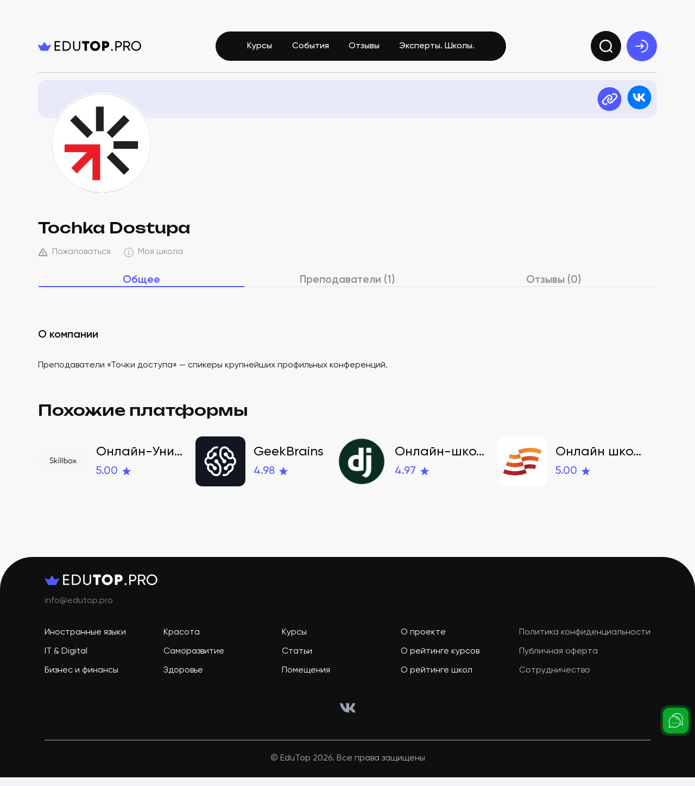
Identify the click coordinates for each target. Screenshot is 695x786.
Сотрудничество (554, 679)
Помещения (306, 679)
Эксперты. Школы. (437, 47)
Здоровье (183, 679)
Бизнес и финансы (81, 679)
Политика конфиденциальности (584, 641)
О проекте (423, 641)
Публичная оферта (558, 660)
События (310, 47)
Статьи (297, 660)
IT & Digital (66, 660)
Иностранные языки (85, 641)
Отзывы (364, 47)
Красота (181, 641)
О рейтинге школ (436, 679)
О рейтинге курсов (440, 660)
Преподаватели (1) (348, 288)
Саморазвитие (193, 660)
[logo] (89, 48)
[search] (606, 48)
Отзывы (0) (554, 288)
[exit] (642, 48)
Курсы (259, 47)
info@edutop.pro (79, 609)
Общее (141, 288)
